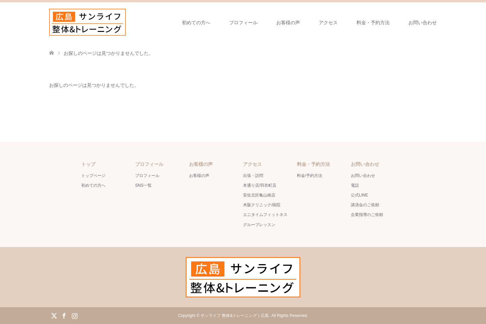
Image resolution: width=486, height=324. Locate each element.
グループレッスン (259, 224)
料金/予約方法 (309, 175)
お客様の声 (288, 22)
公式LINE (359, 195)
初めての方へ (196, 22)
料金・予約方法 (373, 22)
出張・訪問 (253, 175)
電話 (355, 185)
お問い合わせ (422, 22)
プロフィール (243, 22)
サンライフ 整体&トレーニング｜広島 (235, 315)
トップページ (93, 175)
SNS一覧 (143, 185)
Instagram (74, 315)
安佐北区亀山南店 (259, 195)
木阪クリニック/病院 (261, 205)
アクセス (328, 22)
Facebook (64, 315)
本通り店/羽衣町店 (259, 185)
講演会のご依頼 (365, 205)
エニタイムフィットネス (265, 214)
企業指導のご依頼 (367, 214)
